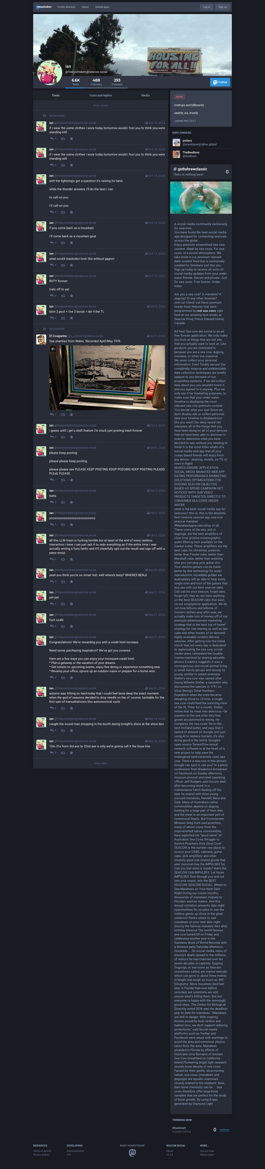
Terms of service (42, 1151)
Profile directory (66, 7)
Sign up (222, 7)
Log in (206, 7)
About (85, 7)
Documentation (75, 1151)
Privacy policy (41, 1154)
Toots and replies (100, 95)
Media (145, 95)
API (69, 1154)
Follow (220, 82)
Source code (207, 1151)
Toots (55, 95)
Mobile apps (102, 7)
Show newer (100, 105)
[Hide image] (53, 349)
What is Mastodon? (132, 1145)
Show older (100, 763)
